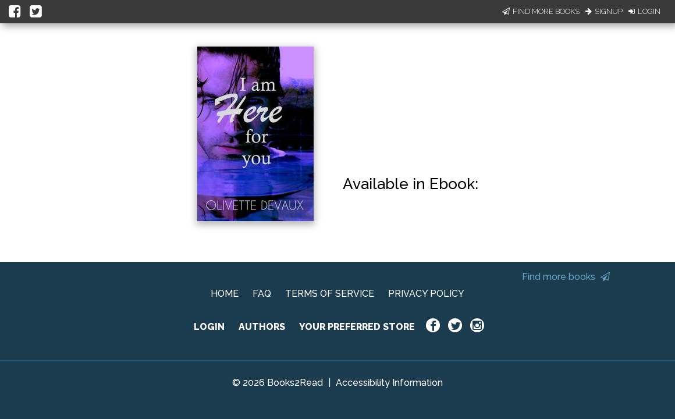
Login (644, 11)
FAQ (262, 293)
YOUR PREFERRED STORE (357, 326)
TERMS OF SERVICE (329, 293)
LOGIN (209, 326)
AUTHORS (262, 326)
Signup (604, 11)
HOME (225, 293)
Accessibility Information (389, 382)
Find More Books (541, 11)
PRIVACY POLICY (426, 293)
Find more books (566, 276)
